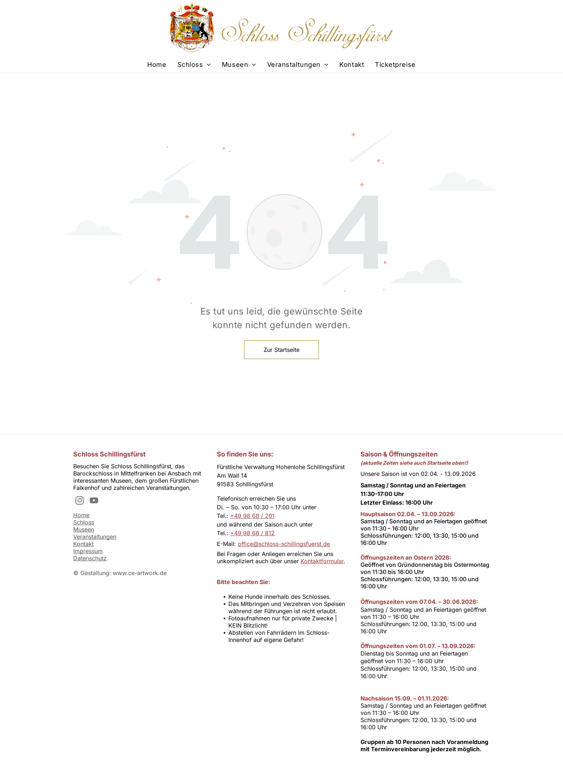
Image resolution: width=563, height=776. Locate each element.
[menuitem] (157, 64)
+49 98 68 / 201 (252, 515)
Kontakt (83, 543)
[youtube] (94, 501)
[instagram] (79, 501)
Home (81, 515)
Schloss (83, 522)
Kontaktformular (322, 561)
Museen (83, 529)
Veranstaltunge (93, 536)
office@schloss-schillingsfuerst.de (284, 543)
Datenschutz (90, 558)
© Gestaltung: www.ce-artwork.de (120, 573)
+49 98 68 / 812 (252, 533)
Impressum (88, 551)
